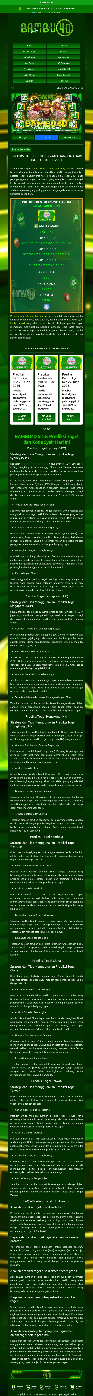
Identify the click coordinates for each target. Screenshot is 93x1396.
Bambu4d (56, 474)
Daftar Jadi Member (65, 8)
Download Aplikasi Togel (33, 8)
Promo (46, 137)
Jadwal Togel (29, 57)
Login (23, 137)
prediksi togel (44, 510)
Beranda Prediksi (21, 149)
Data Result (63, 57)
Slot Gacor (29, 63)
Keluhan (29, 80)
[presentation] (44, 428)
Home (29, 45)
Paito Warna (29, 69)
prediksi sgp (27, 668)
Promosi (64, 51)
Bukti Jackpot (63, 74)
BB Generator (63, 63)
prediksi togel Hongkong (44, 731)
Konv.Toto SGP (64, 69)
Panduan (64, 80)
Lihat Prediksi (22, 417)
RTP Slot (70, 137)
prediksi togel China (72, 979)
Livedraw (64, 45)
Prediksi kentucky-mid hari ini (26, 315)
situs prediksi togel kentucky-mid (51, 168)
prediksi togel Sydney (55, 494)
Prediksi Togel (29, 51)
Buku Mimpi (29, 74)
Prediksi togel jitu (19, 556)
